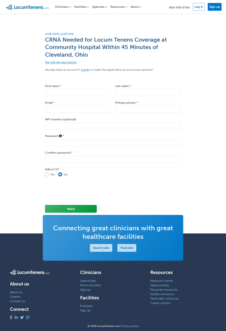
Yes (52, 174)
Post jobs (127, 248)
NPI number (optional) (60, 119)
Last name (122, 86)
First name (52, 86)
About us (16, 292)
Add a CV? (52, 169)
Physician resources (163, 289)
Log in (198, 7)
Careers (15, 296)
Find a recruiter (90, 285)
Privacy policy (130, 326)
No (66, 174)
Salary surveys (159, 285)
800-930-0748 (179, 7)
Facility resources (162, 294)
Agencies (98, 7)
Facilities (80, 7)
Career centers (160, 303)
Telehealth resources (164, 298)
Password (53, 136)
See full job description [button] (61, 62)
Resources (117, 7)
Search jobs (101, 248)
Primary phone (125, 102)
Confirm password (57, 152)
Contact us (17, 301)
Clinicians (62, 7)
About (134, 7)
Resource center (161, 280)
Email (48, 102)
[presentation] (73, 193)
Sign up (214, 7)
